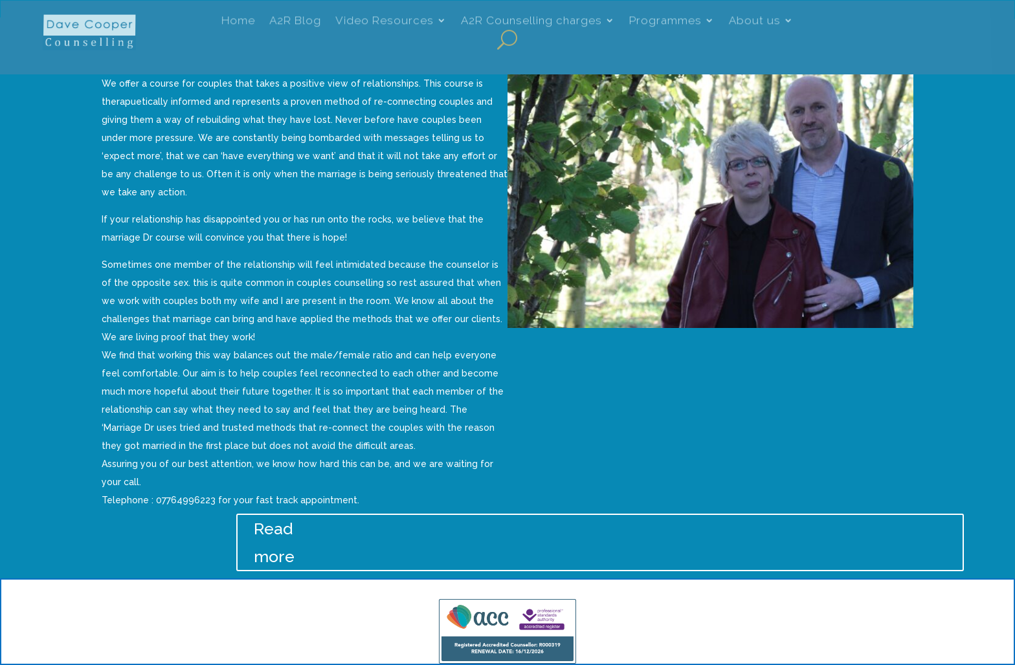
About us (754, 22)
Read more (274, 542)
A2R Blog (295, 22)
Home (238, 22)
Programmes (665, 22)
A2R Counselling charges (531, 22)
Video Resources (384, 22)
